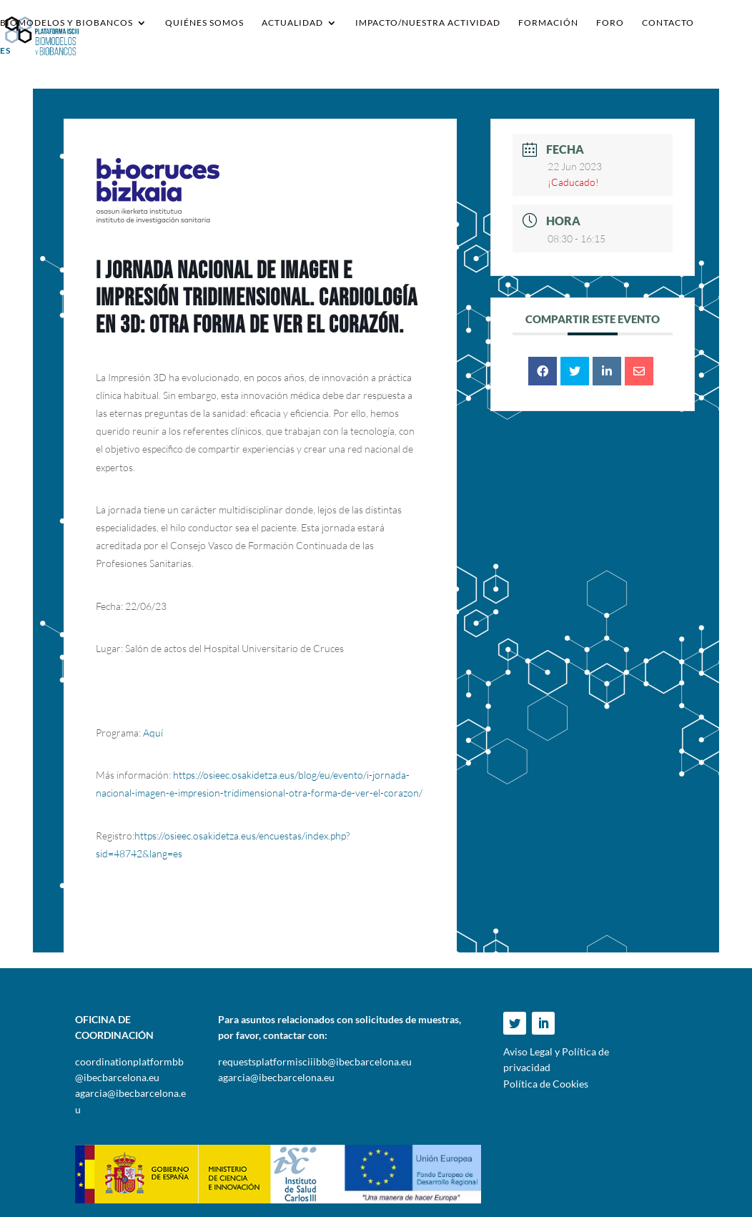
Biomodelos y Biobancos (66, 23)
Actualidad (292, 23)
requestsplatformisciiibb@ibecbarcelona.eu (315, 1061)
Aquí (153, 732)
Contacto (668, 23)
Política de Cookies (545, 1084)
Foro (610, 23)
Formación (548, 23)
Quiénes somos (204, 23)
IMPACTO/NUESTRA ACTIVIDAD (427, 23)
